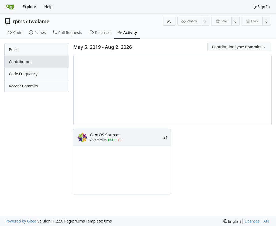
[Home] (10, 7)
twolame (39, 21)
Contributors (20, 61)
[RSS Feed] (169, 21)
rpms (19, 21)
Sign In (261, 6)
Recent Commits (23, 85)
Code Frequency (23, 73)
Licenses (252, 221)
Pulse (13, 49)
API (266, 221)
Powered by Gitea (20, 221)
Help (48, 6)
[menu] (239, 47)
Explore (29, 6)
